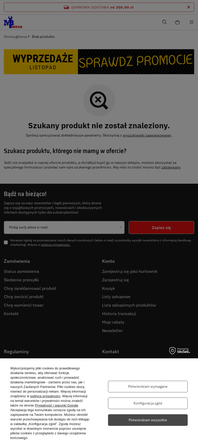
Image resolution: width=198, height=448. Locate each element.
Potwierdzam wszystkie (148, 420)
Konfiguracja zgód (148, 403)
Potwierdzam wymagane (148, 386)
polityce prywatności (45, 396)
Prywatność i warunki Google (56, 405)
